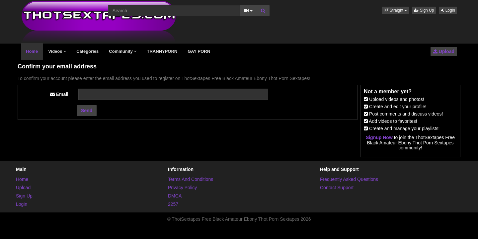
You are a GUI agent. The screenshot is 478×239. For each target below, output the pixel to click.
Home (32, 51)
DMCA (175, 196)
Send (86, 110)
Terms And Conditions (190, 179)
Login (448, 10)
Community (122, 51)
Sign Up (424, 10)
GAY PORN (199, 51)
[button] (395, 10)
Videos (57, 51)
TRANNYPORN (162, 51)
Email (59, 94)
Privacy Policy (182, 187)
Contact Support (337, 187)
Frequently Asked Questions (349, 179)
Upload (443, 51)
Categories (87, 51)
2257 (173, 204)
